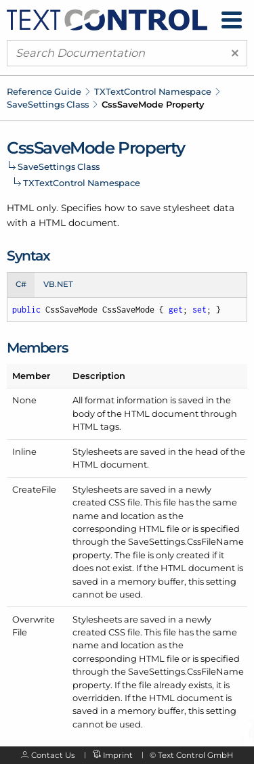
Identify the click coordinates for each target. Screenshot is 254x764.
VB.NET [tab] (58, 284)
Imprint (118, 755)
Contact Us (53, 755)
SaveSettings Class (48, 104)
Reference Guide (44, 91)
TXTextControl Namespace (152, 91)
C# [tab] (21, 284)
